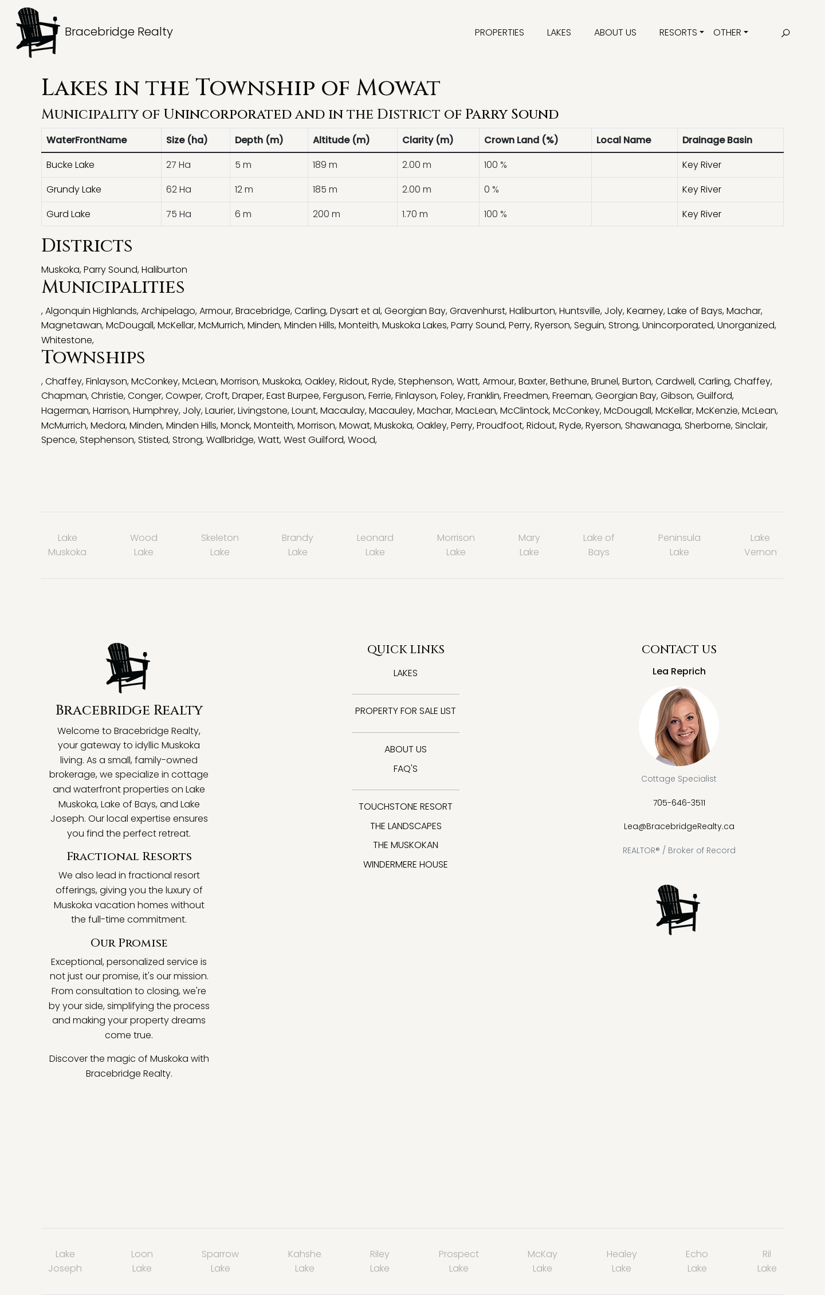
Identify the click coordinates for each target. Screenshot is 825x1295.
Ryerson (552, 325)
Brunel (604, 381)
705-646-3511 (679, 803)
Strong (623, 325)
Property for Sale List (405, 710)
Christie (107, 395)
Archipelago (168, 310)
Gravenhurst (477, 310)
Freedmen (526, 395)
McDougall (130, 325)
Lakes (559, 32)
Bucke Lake (70, 164)
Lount (304, 410)
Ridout (353, 381)
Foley (452, 395)
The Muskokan (405, 844)
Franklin (483, 395)
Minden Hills (309, 325)
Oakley (320, 381)
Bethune (568, 381)
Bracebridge (262, 310)
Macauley (391, 410)
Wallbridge (230, 439)
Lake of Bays (694, 310)
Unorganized (746, 325)
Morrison (239, 381)
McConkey (154, 381)
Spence (58, 439)
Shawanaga (653, 425)
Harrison (111, 410)
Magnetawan (71, 325)
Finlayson (106, 381)
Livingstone (263, 410)
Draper (247, 395)
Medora (108, 425)
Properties (499, 32)
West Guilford (314, 439)
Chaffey (63, 381)
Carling (310, 310)
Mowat (354, 425)
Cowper (183, 395)
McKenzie (717, 410)
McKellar (176, 325)
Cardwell (674, 381)
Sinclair (750, 425)
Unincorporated (227, 114)
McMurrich (220, 325)
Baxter (532, 381)
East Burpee (292, 395)
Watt (467, 381)
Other (727, 32)
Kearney (645, 310)
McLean (199, 381)
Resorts (678, 32)
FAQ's (406, 768)
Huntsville (579, 310)
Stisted (153, 439)
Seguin (589, 325)
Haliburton (164, 269)
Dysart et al (355, 310)
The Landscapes (406, 826)
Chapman (64, 395)
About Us (615, 32)
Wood (361, 439)
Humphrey (156, 410)
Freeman (571, 395)
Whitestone (66, 340)
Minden (263, 325)
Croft (216, 395)
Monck (235, 425)
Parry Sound (512, 114)
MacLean (475, 410)
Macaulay (342, 410)
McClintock (524, 410)
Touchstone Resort (406, 806)
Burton (636, 381)
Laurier (219, 410)
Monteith (358, 325)
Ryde (383, 381)
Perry (520, 325)
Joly (613, 310)
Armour (215, 310)
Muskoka (60, 269)
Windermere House (405, 864)
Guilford (714, 395)
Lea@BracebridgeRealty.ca (679, 826)
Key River (701, 164)
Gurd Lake (68, 214)
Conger (145, 395)
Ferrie (379, 395)
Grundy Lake (73, 189)
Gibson (677, 395)
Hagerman (65, 410)
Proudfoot (499, 425)
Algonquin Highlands (91, 310)
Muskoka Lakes (414, 325)
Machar (743, 310)
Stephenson (425, 381)
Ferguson (343, 395)
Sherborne (708, 425)
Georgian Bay (415, 310)
